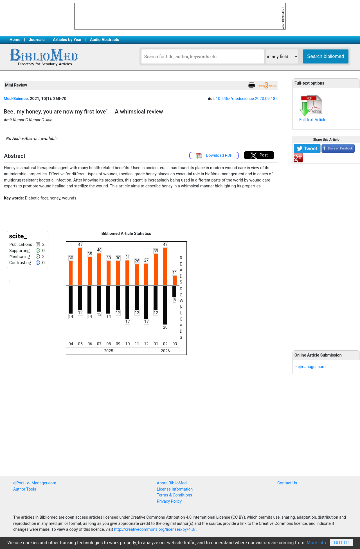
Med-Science (16, 98)
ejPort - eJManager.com (34, 483)
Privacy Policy (169, 501)
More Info (316, 542)
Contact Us (287, 483)
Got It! (341, 542)
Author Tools (24, 489)
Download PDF (214, 156)
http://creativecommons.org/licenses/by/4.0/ (155, 529)
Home (15, 39)
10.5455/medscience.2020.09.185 (247, 98)
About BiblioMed (172, 483)
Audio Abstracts (104, 39)
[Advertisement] (326, 253)
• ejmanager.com (310, 366)
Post (259, 156)
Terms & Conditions (174, 495)
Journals (36, 39)
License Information (175, 489)
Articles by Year (67, 39)
